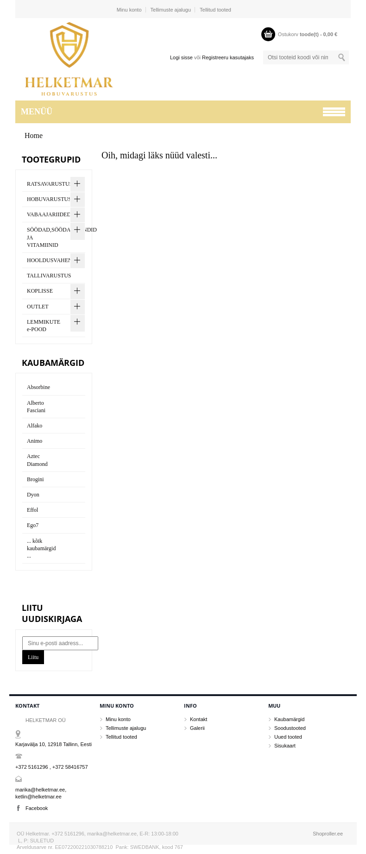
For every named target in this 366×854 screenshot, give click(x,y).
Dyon (33, 494)
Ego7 (32, 525)
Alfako (34, 425)
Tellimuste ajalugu (171, 10)
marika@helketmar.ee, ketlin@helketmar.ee (40, 793)
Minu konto (129, 10)
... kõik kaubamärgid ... (41, 548)
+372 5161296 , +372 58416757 (51, 767)
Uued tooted (288, 737)
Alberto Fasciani (36, 407)
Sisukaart (285, 745)
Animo (34, 441)
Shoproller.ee (328, 833)
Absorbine (38, 387)
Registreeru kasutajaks (228, 57)
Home (34, 135)
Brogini (35, 479)
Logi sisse (181, 57)
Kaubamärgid (289, 719)
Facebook (36, 808)
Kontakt (198, 719)
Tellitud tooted (215, 10)
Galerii (197, 728)
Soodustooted (290, 728)
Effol (32, 510)
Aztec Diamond (37, 460)
